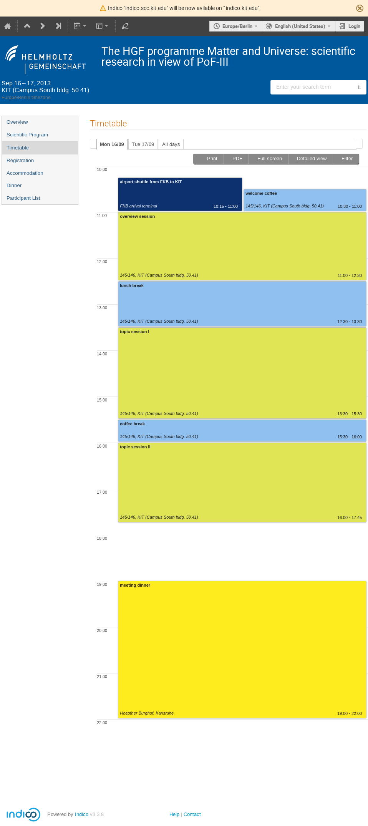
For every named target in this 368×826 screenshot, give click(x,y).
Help (174, 814)
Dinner (14, 185)
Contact (192, 814)
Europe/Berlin (237, 26)
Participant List (23, 198)
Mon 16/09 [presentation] (112, 144)
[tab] (112, 144)
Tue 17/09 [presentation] (143, 144)
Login (354, 26)
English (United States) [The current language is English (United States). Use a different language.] (300, 26)
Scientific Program (27, 135)
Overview (17, 122)
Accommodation (25, 173)
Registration (20, 160)
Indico (81, 814)
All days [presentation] (171, 144)
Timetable (18, 148)
